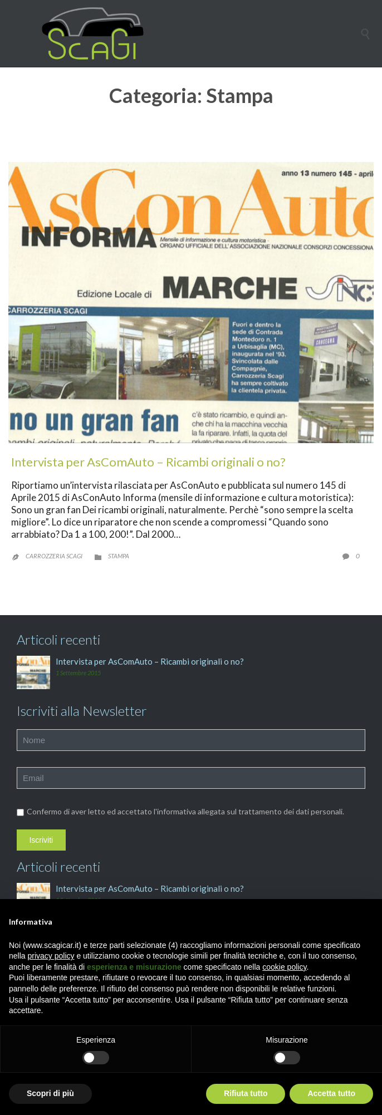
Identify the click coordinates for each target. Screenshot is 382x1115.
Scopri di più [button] (50, 1093)
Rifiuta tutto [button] (246, 1093)
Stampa (118, 555)
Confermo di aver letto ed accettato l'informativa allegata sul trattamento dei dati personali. (180, 811)
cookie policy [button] (284, 966)
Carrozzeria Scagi (54, 555)
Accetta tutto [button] (331, 1093)
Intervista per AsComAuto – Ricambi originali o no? (148, 461)
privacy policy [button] (50, 955)
